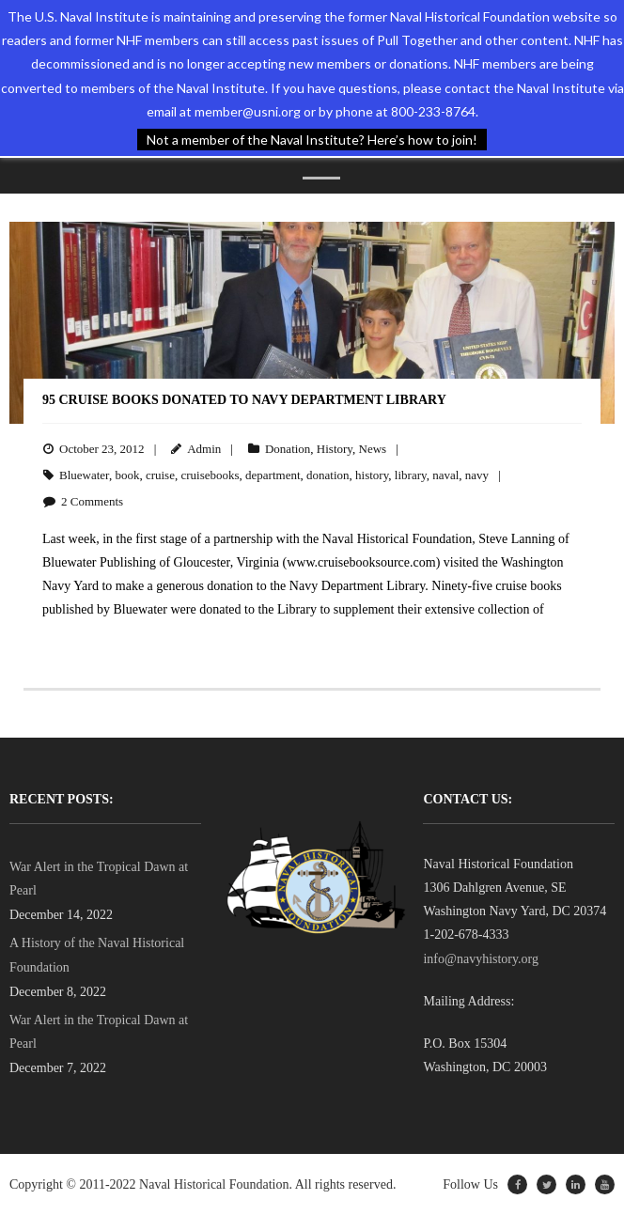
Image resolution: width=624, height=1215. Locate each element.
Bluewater (84, 475)
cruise (160, 475)
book (127, 475)
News (373, 449)
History (334, 449)
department (272, 475)
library (411, 475)
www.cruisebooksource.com (361, 562)
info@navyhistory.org (480, 959)
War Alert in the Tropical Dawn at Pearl (98, 878)
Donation (287, 449)
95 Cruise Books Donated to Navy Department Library (244, 400)
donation (328, 475)
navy (477, 475)
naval (445, 475)
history (371, 475)
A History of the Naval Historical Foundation (96, 955)
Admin (204, 449)
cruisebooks (209, 475)
